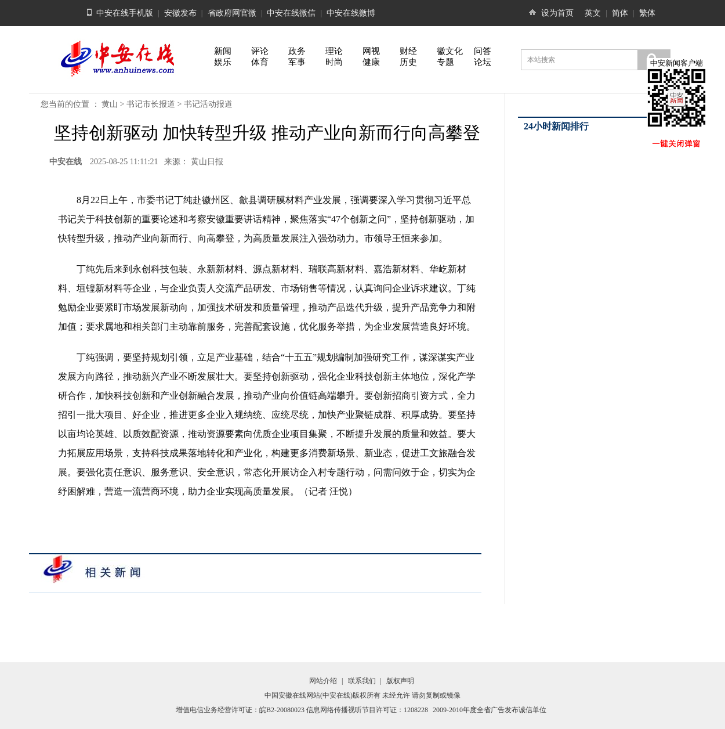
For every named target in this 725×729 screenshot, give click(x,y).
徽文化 (450, 51)
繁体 (647, 13)
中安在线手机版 (124, 13)
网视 (371, 51)
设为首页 (557, 13)
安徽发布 (180, 13)
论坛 (482, 62)
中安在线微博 (351, 13)
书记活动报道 (208, 104)
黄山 (110, 104)
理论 (334, 51)
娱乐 (222, 62)
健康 (371, 62)
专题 (445, 62)
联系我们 (362, 681)
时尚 (334, 62)
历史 (408, 62)
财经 (408, 51)
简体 (620, 13)
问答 (482, 51)
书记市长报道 (150, 104)
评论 (260, 51)
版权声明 (400, 681)
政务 (297, 51)
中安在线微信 (291, 13)
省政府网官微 (232, 13)
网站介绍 (323, 681)
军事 (297, 62)
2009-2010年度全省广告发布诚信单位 (489, 710)
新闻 (222, 51)
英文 (593, 13)
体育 (260, 62)
